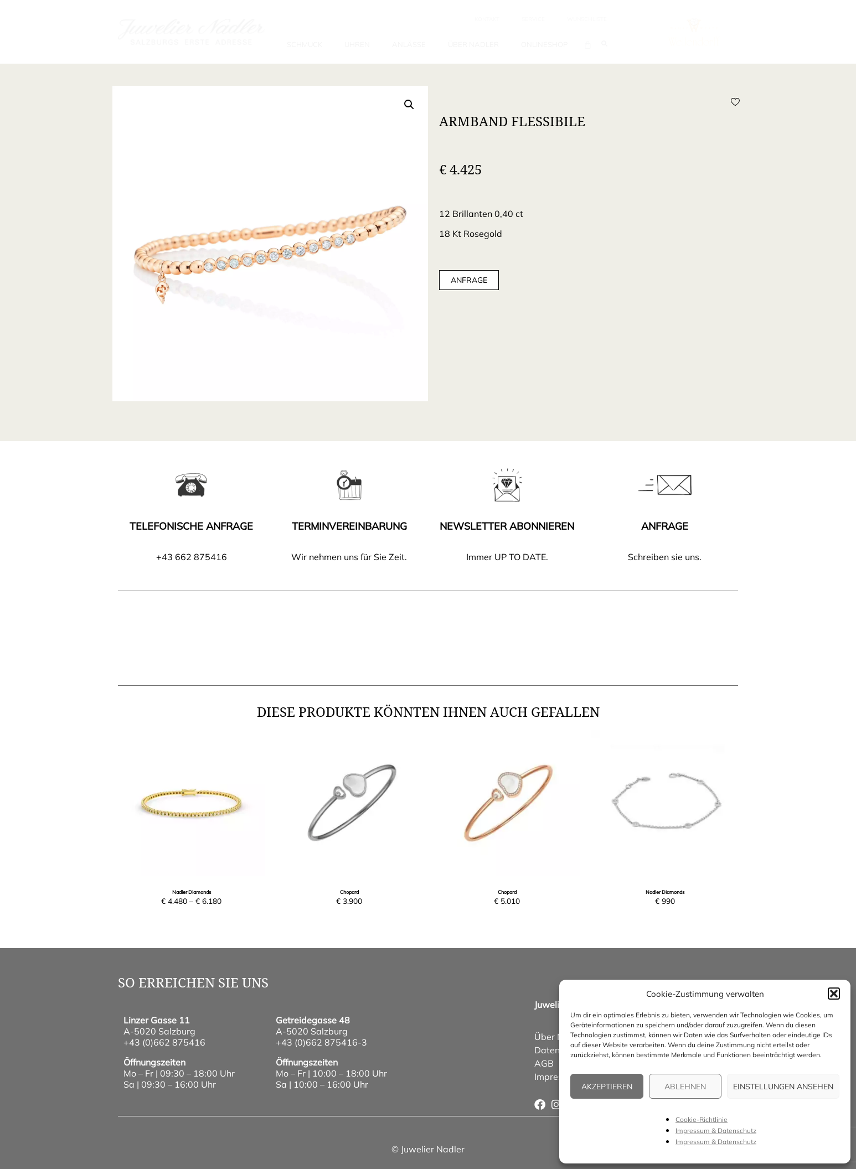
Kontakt (487, 19)
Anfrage (469, 280)
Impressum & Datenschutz (715, 1130)
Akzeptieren (606, 1087)
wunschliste (587, 19)
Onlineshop (544, 44)
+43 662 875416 (191, 556)
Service (533, 19)
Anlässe (409, 44)
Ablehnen (685, 1087)
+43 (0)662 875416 (164, 1042)
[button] (833, 993)
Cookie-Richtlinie (701, 1119)
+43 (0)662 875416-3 (321, 1042)
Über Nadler (473, 44)
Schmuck (304, 44)
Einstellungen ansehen (783, 1087)
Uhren (357, 44)
